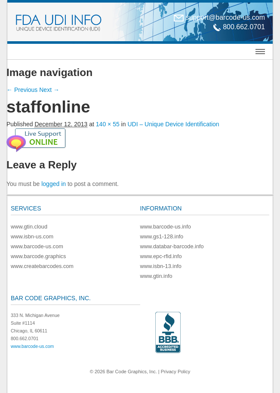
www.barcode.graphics (38, 256)
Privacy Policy (175, 371)
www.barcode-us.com (37, 246)
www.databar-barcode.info (172, 246)
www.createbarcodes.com (42, 266)
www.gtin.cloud (29, 226)
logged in (53, 183)
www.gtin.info (156, 276)
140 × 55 (108, 124)
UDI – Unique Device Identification (173, 124)
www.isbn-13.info (161, 266)
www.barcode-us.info (165, 226)
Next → (49, 89)
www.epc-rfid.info (161, 256)
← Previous (21, 89)
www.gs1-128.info (162, 236)
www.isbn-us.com (32, 236)
